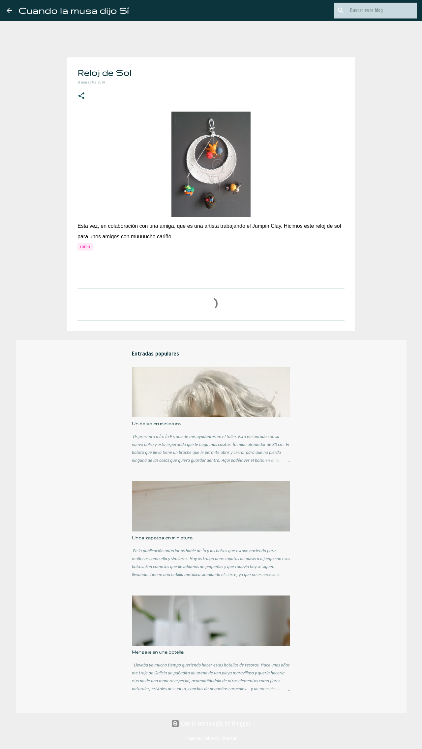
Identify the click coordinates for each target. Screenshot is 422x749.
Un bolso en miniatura (156, 424)
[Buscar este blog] (382, 10)
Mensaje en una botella (158, 652)
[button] (81, 96)
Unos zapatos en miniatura (162, 538)
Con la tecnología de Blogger (211, 723)
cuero (85, 247)
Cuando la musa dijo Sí (73, 10)
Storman (229, 738)
